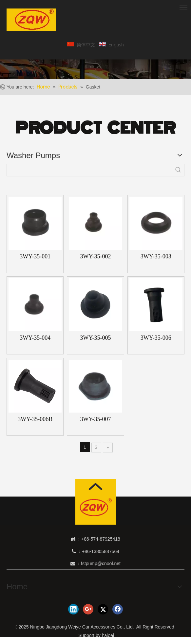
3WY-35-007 (95, 419)
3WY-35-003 (156, 256)
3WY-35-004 (35, 338)
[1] (96, 507)
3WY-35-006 (156, 338)
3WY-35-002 (95, 256)
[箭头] (96, 486)
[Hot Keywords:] (178, 170)
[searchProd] (89, 170)
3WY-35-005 (95, 338)
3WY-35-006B (35, 419)
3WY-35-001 (35, 256)
